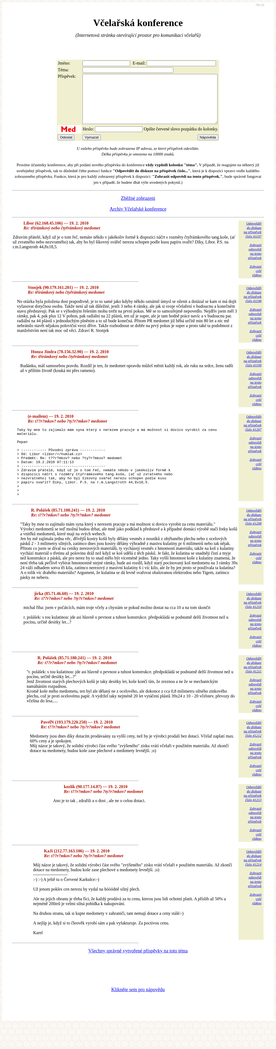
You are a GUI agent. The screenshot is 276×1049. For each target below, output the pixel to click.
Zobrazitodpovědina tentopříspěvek (254, 261)
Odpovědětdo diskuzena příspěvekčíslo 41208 (252, 540)
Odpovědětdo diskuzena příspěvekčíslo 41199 (252, 368)
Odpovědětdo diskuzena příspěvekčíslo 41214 (252, 881)
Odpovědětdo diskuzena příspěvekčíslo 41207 (252, 432)
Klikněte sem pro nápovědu (138, 1013)
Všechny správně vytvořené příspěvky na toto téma (138, 974)
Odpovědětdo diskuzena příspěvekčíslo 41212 (252, 752)
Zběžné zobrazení (138, 208)
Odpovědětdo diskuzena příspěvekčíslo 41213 (252, 816)
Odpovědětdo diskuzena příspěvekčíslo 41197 (252, 239)
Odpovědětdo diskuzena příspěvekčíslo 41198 (252, 304)
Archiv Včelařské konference (138, 218)
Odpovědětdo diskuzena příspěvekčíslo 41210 (252, 623)
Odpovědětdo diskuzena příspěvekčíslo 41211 (252, 688)
